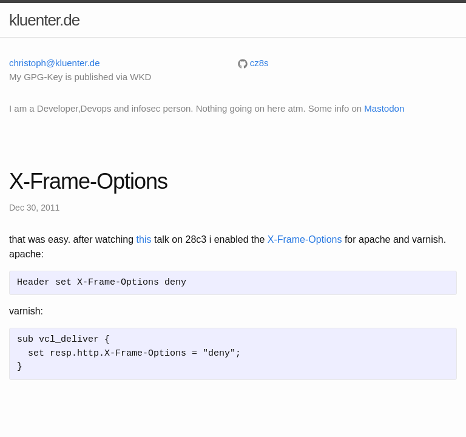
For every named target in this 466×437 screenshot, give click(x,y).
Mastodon (384, 108)
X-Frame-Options (305, 239)
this (144, 239)
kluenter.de (44, 20)
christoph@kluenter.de (54, 63)
